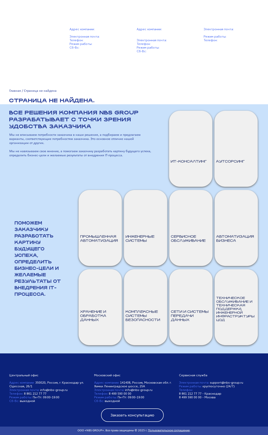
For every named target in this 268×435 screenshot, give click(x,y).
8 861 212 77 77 (95, 40)
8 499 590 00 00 (162, 44)
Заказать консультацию (132, 415)
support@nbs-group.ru (226, 383)
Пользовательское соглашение (169, 430)
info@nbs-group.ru (114, 37)
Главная (15, 91)
